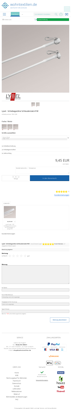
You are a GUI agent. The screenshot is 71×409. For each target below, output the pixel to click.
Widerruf (17, 394)
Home (17, 373)
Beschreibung (43, 19)
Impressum (17, 381)
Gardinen (15, 14)
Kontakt (16, 386)
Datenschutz (16, 383)
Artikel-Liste (7, 20)
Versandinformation (42, 380)
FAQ (16, 399)
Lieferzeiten (17, 389)
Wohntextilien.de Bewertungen (16, 397)
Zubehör (6, 203)
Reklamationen (17, 391)
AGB (16, 375)
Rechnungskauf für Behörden (16, 378)
